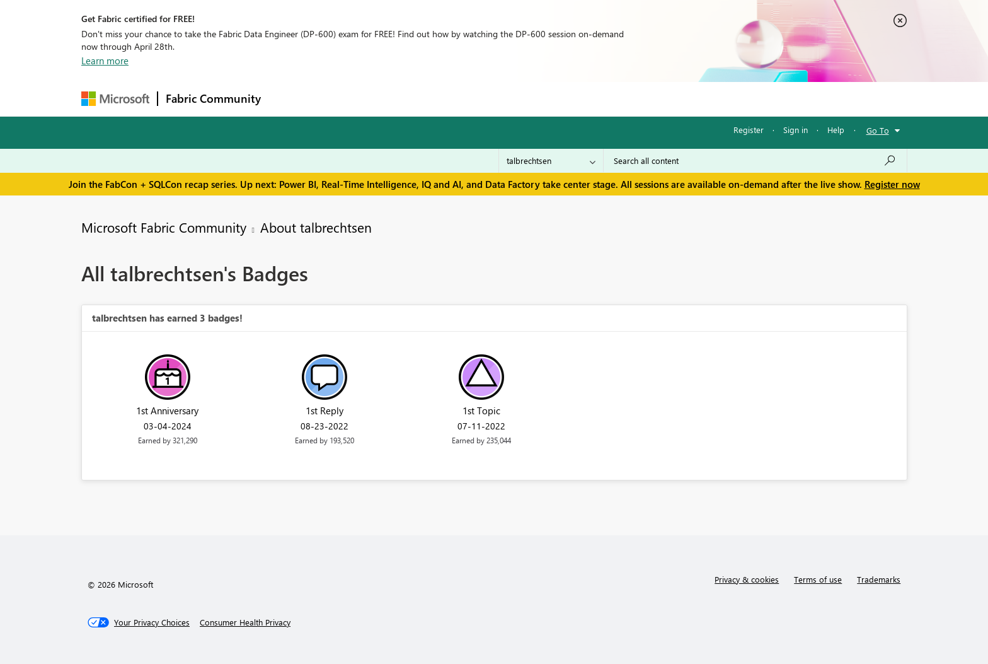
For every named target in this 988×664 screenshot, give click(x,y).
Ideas (396, 98)
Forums (289, 98)
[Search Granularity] (551, 161)
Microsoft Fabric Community (163, 227)
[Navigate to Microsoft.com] (115, 98)
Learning (557, 98)
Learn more (105, 60)
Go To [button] (877, 130)
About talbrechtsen (316, 227)
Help (835, 129)
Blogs (509, 98)
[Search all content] (755, 161)
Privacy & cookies (747, 579)
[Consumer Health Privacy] (245, 622)
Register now (892, 184)
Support (611, 98)
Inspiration (345, 98)
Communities (452, 98)
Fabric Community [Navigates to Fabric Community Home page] (213, 98)
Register (748, 129)
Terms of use (818, 579)
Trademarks (878, 579)
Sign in (795, 129)
